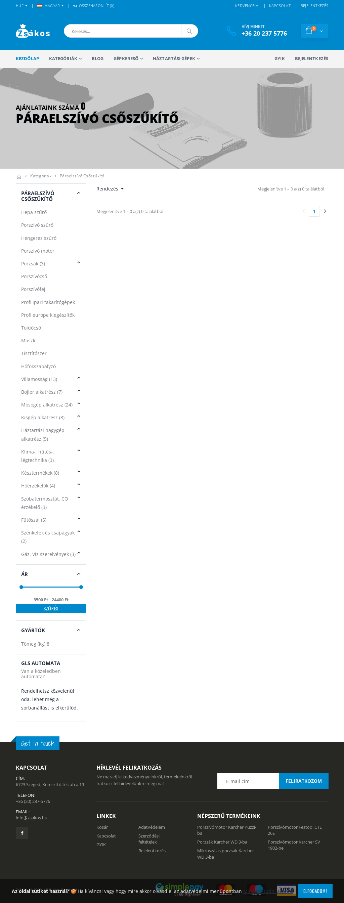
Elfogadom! (315, 891)
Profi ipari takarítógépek (48, 302)
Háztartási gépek (174, 58)
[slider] (21, 587)
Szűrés (51, 608)
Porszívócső (34, 276)
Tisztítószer (34, 353)
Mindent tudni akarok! (268, 891)
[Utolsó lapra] (324, 211)
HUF (20, 5)
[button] (99, 31)
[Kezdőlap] (19, 176)
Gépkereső (126, 58)
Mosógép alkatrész (47, 404)
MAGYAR (48, 5)
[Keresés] (189, 31)
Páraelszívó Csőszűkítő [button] (37, 196)
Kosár (102, 827)
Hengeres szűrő (38, 238)
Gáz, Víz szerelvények (48, 554)
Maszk (28, 340)
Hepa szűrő (34, 212)
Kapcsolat (106, 836)
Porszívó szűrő (37, 225)
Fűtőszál (33, 520)
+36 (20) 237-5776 (33, 801)
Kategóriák (63, 58)
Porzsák (33, 263)
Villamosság (39, 379)
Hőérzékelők (38, 485)
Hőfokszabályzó (38, 366)
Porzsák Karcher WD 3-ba (222, 842)
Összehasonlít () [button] (93, 5)
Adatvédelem (151, 827)
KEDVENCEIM (247, 5)
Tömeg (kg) (35, 644)
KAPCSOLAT (280, 5)
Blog (97, 58)
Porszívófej (33, 289)
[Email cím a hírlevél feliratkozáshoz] (272, 781)
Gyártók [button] (33, 630)
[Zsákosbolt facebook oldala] (22, 833)
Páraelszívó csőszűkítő (82, 176)
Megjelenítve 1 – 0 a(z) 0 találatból (290, 189)
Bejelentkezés (311, 58)
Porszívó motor (37, 251)
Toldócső (31, 328)
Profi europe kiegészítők (48, 315)
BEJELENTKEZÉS (314, 5)
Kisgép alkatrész (42, 417)
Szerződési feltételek (149, 839)
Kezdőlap (27, 58)
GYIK (279, 58)
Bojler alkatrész (41, 392)
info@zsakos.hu (31, 818)
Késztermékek (40, 473)
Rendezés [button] (108, 188)
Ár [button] (24, 574)
